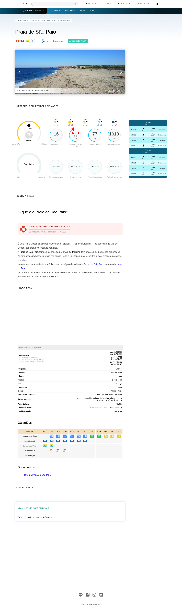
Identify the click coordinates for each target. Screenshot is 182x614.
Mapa (82, 11)
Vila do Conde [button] (33, 11)
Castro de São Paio (93, 264)
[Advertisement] (148, 57)
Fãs (92, 11)
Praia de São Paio (64, 20)
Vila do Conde (45, 20)
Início (19, 20)
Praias (56, 11)
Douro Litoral (34, 20)
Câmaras (91, 4)
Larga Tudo (124, 4)
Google (48, 517)
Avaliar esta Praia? (77, 41)
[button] (42, 72)
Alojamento (70, 11)
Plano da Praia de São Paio (37, 475)
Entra (20, 517)
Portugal (25, 20)
